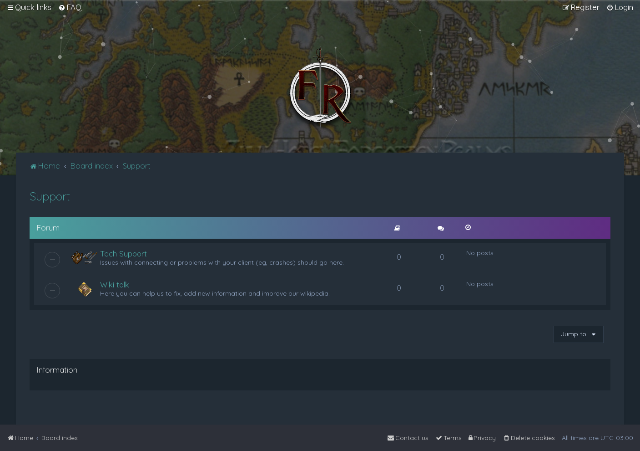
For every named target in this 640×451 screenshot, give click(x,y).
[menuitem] (69, 7)
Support (50, 196)
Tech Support (123, 253)
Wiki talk (114, 284)
